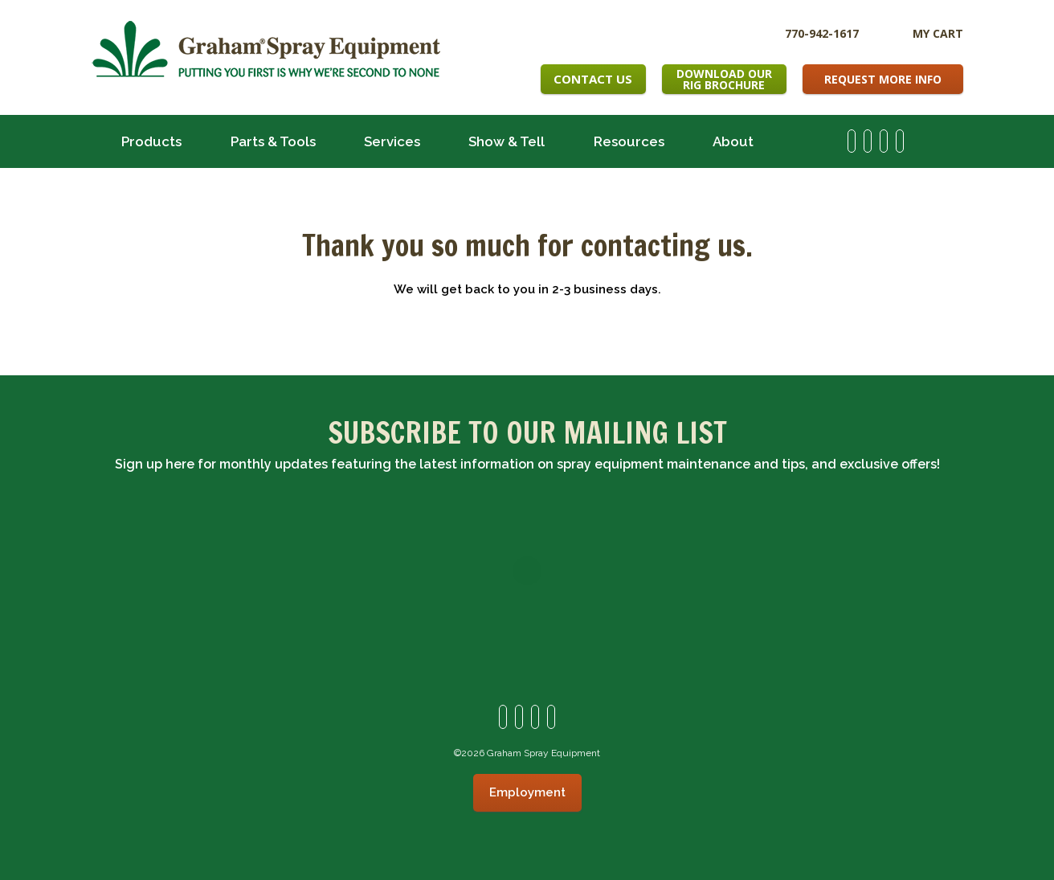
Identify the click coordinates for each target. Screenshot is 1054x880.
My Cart (938, 33)
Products (151, 141)
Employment (527, 792)
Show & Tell (506, 141)
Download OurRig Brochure (724, 79)
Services (392, 141)
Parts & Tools (273, 141)
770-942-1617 (822, 32)
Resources (629, 141)
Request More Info (883, 79)
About (733, 141)
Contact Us (593, 79)
